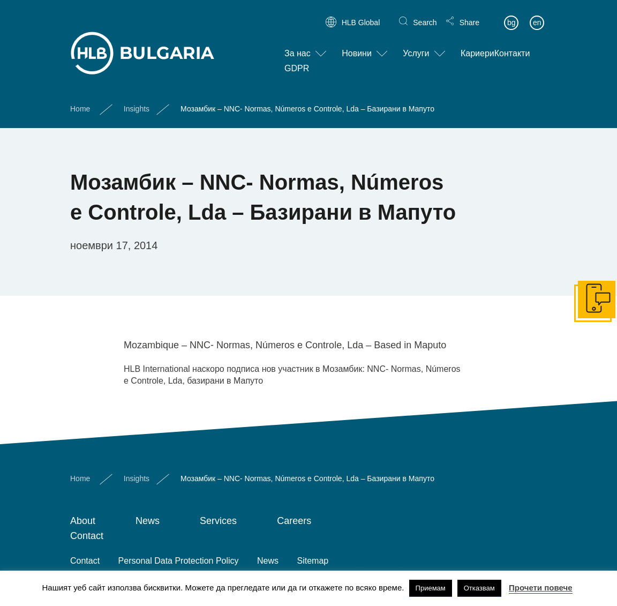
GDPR (296, 59)
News (148, 520)
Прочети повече (541, 587)
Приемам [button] (431, 588)
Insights (136, 99)
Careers (294, 520)
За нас (297, 44)
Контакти (512, 44)
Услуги (416, 44)
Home (80, 99)
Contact (86, 535)
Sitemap (313, 560)
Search (425, 14)
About (82, 520)
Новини (357, 44)
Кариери (477, 44)
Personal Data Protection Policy (178, 560)
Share (469, 14)
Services (218, 520)
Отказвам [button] (479, 588)
